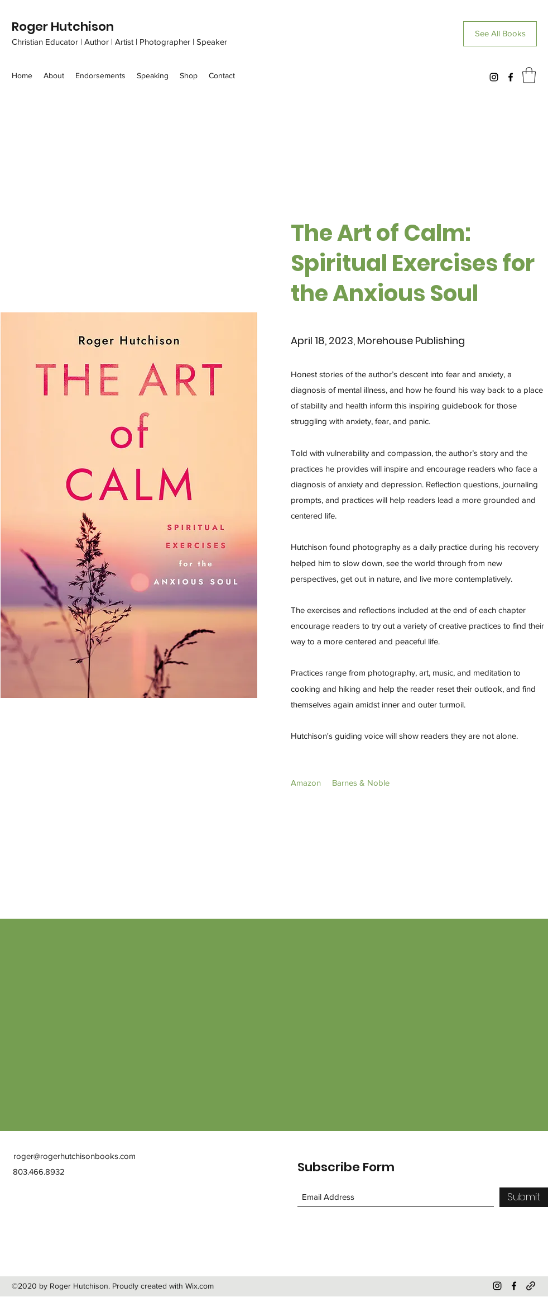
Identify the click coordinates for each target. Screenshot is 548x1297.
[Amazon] (306, 783)
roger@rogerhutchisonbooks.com (74, 1156)
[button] (529, 75)
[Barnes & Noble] (361, 783)
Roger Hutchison (63, 26)
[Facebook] (510, 77)
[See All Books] (500, 33)
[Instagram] (493, 77)
